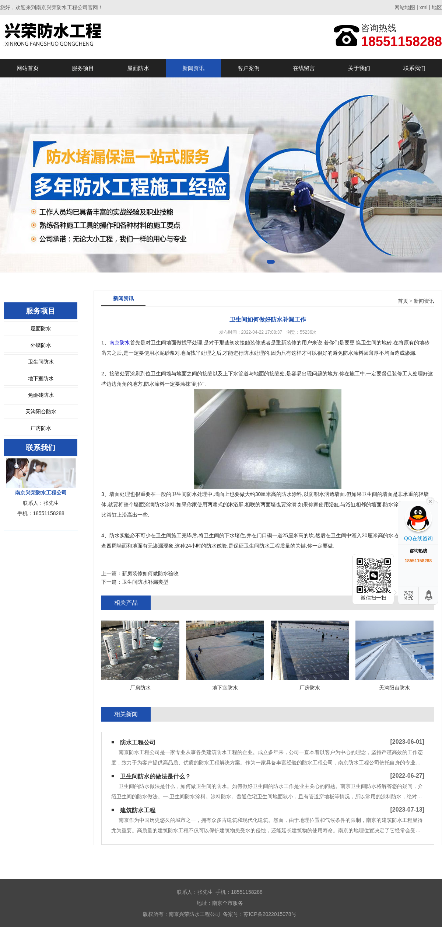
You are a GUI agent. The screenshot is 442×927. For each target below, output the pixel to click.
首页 (403, 301)
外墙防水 (41, 345)
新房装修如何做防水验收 (150, 573)
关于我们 (359, 68)
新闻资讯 (193, 68)
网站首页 (28, 68)
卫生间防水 (41, 362)
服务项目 (83, 68)
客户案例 (249, 68)
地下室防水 (41, 378)
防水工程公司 (137, 742)
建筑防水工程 (137, 810)
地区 (437, 7)
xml (424, 7)
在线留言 (304, 68)
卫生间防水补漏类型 (145, 582)
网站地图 (404, 7)
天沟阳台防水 (40, 411)
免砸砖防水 (41, 395)
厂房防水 (41, 428)
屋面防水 (138, 68)
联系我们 (414, 68)
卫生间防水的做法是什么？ (155, 776)
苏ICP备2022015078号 (269, 914)
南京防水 (119, 343)
